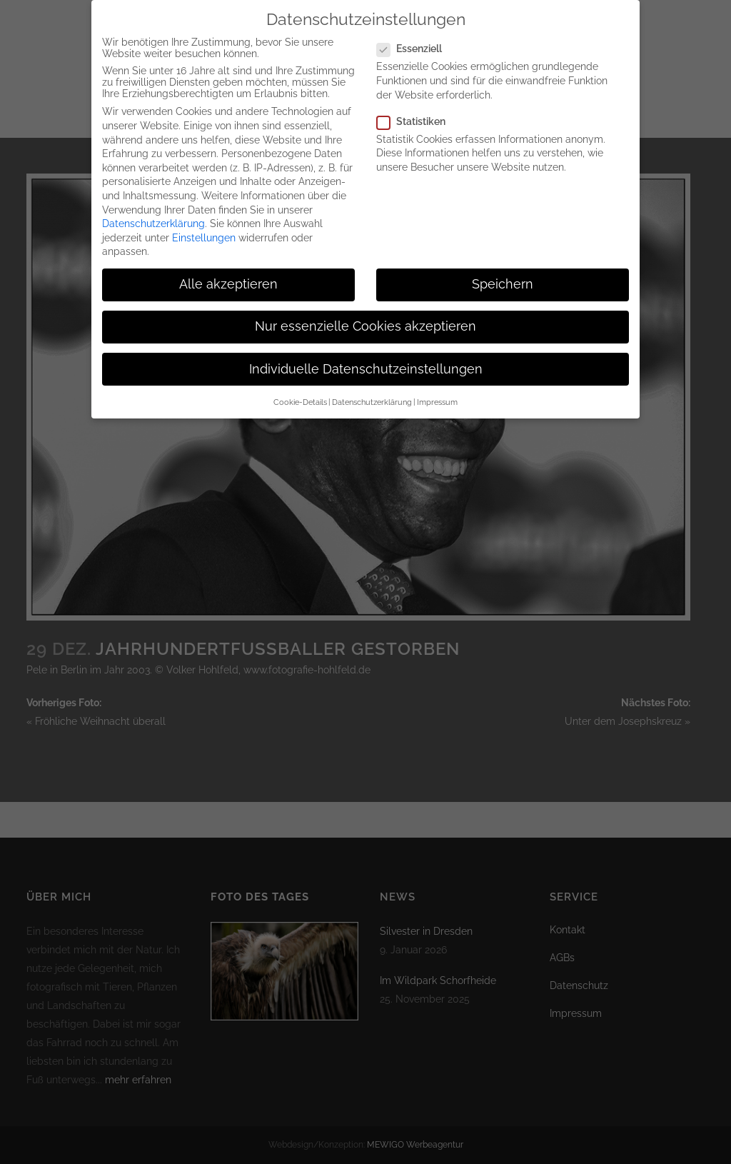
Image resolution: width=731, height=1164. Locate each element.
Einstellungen (204, 225)
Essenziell (415, 36)
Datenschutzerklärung (153, 211)
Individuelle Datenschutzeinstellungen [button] (366, 357)
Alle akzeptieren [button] (228, 272)
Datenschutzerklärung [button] (372, 390)
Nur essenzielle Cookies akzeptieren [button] (365, 314)
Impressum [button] (437, 390)
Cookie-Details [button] (300, 390)
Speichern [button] (502, 272)
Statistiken (417, 109)
